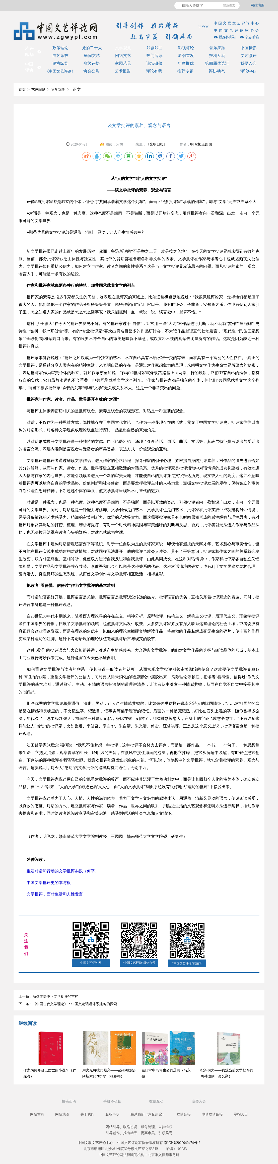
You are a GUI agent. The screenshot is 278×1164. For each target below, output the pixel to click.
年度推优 (186, 63)
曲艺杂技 (60, 55)
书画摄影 (249, 48)
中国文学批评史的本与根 (45, 882)
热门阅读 (155, 55)
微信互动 (156, 1101)
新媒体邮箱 (224, 37)
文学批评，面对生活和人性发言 (51, 894)
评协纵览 (60, 63)
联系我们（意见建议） (148, 1114)
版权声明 (112, 1114)
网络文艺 (123, 55)
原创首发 (186, 55)
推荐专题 (185, 71)
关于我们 (87, 1114)
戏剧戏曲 (155, 48)
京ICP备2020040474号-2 (182, 1143)
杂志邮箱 (249, 37)
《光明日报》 (156, 144)
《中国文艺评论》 (60, 71)
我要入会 (248, 63)
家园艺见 (123, 63)
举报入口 (241, 1114)
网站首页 (37, 1114)
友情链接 (184, 1114)
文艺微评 (249, 55)
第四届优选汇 (217, 63)
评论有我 (154, 71)
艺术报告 (123, 71)
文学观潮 (123, 48)
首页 (22, 90)
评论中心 (248, 71)
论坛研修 (154, 63)
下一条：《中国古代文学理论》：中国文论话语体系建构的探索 (68, 1004)
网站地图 (257, 5)
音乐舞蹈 (217, 48)
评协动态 (217, 71)
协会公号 (91, 71)
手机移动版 (112, 1101)
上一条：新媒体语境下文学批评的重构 (48, 996)
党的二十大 (92, 48)
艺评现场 (38, 90)
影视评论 (186, 48)
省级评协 (92, 63)
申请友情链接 (212, 1114)
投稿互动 (217, 55)
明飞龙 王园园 (201, 144)
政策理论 (60, 48)
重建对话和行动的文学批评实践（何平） (59, 871)
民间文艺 (92, 55)
